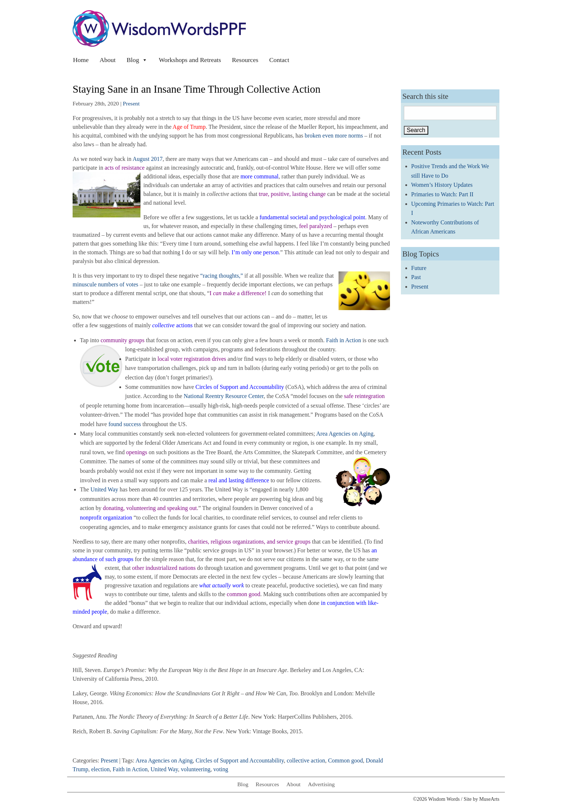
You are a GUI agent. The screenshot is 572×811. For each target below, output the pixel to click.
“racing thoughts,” (221, 276)
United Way (104, 489)
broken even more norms (334, 135)
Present (131, 103)
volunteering (195, 769)
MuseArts (489, 799)
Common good (345, 760)
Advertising (321, 784)
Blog (137, 60)
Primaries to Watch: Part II (442, 194)
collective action (306, 760)
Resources (245, 59)
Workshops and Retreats (190, 59)
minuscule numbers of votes (105, 284)
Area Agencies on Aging (345, 433)
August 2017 (147, 159)
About (108, 59)
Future (418, 268)
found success (124, 424)
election (100, 769)
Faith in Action (343, 340)
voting (220, 769)
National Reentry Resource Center (223, 396)
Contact (279, 59)
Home (81, 59)
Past (416, 277)
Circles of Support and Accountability (240, 760)
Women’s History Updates (441, 185)
